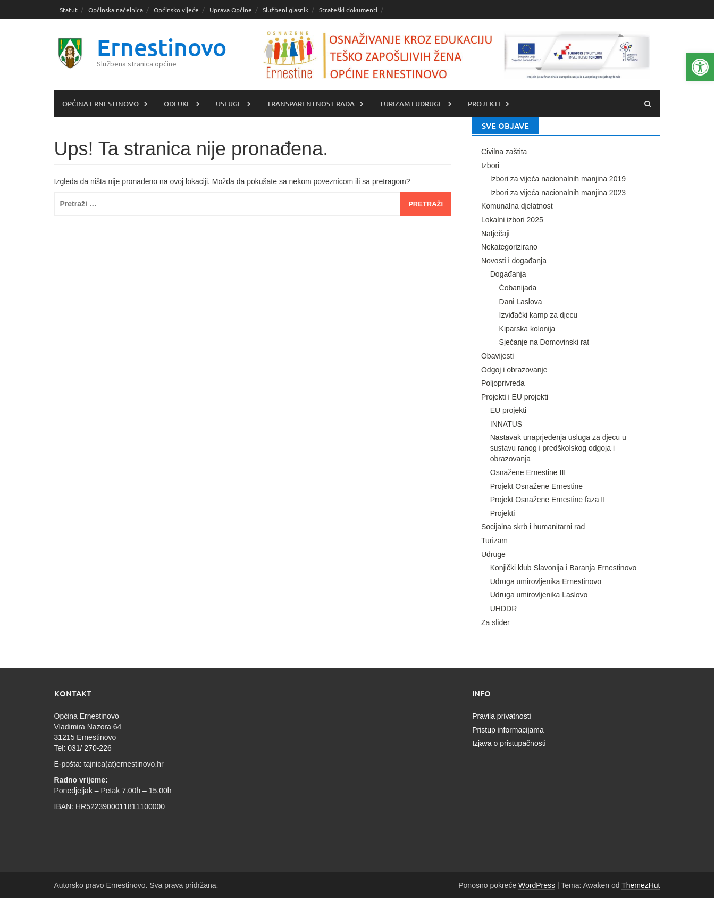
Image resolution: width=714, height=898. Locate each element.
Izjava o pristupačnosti (509, 743)
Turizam (494, 540)
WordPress (536, 885)
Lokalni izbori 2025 (512, 219)
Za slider (495, 622)
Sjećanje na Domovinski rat (544, 342)
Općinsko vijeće (176, 9)
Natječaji (495, 233)
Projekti (484, 104)
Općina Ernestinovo (100, 104)
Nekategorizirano (509, 247)
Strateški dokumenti (348, 9)
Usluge (229, 104)
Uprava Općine (230, 9)
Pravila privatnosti (501, 716)
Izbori (490, 165)
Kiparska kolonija (527, 329)
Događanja (508, 274)
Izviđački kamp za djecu (538, 315)
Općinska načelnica (115, 9)
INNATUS (506, 424)
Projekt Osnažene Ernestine (536, 486)
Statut (69, 9)
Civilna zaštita (504, 151)
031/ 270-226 (90, 748)
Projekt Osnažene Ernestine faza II (547, 499)
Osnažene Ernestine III (528, 472)
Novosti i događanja (514, 260)
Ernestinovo (161, 47)
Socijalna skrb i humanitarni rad (533, 526)
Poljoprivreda (503, 383)
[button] (700, 67)
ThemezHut (640, 885)
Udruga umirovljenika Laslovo (539, 595)
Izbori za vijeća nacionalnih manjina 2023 (558, 192)
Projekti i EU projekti (514, 397)
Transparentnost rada (311, 104)
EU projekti (508, 410)
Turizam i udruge (411, 104)
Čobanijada (518, 288)
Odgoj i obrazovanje (514, 369)
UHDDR (503, 608)
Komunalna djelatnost (517, 206)
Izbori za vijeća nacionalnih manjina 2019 (558, 178)
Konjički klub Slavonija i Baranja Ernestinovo (563, 567)
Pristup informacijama (508, 730)
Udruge (493, 554)
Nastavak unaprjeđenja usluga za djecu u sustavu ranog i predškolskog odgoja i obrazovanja (558, 448)
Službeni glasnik (285, 9)
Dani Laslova (520, 301)
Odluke (177, 104)
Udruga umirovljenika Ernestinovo (545, 581)
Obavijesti (497, 356)
